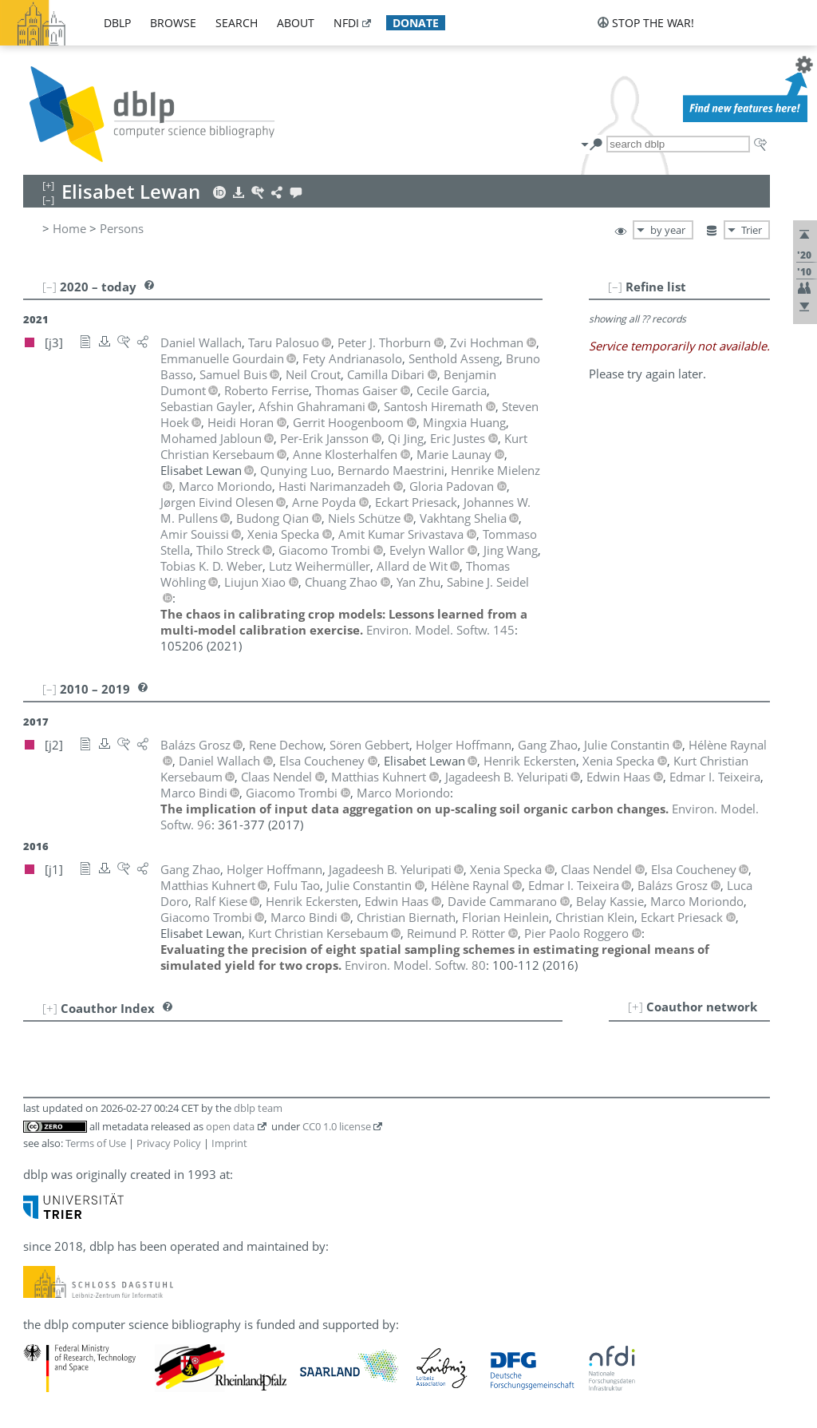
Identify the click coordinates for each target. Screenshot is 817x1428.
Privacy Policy (168, 1143)
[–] (615, 287)
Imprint (229, 1143)
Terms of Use (95, 1143)
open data (230, 1126)
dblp (117, 22)
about (295, 22)
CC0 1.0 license (336, 1126)
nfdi (346, 22)
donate (416, 22)
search (236, 22)
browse (173, 22)
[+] (635, 1007)
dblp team (258, 1108)
